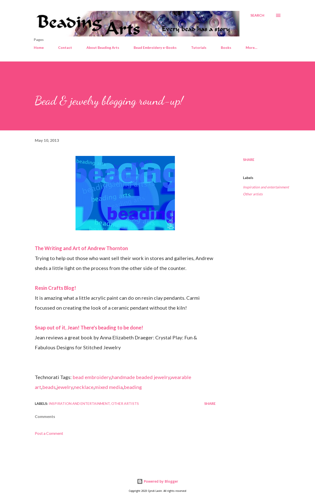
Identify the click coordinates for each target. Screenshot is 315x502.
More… (251, 47)
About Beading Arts (102, 47)
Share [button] (248, 159)
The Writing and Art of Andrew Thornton (81, 248)
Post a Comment (49, 433)
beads (49, 387)
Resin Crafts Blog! (55, 288)
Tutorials (198, 47)
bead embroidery (92, 377)
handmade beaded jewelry (141, 377)
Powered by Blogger (157, 481)
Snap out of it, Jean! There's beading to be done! (89, 327)
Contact (65, 47)
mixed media (109, 387)
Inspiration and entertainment (266, 187)
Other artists (253, 194)
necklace (84, 387)
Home (39, 47)
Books (226, 47)
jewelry (65, 387)
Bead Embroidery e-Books (155, 47)
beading (133, 387)
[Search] (257, 15)
